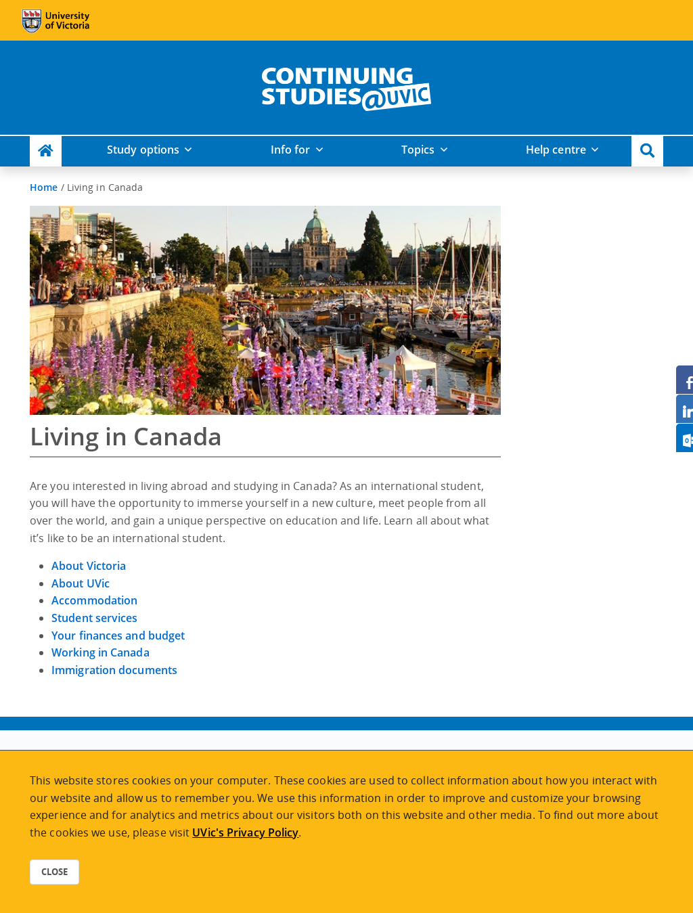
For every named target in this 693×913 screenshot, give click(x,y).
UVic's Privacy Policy (245, 832)
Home (44, 187)
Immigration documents (114, 670)
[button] (647, 151)
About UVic (80, 583)
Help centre (556, 149)
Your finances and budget (118, 635)
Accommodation (94, 600)
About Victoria (88, 565)
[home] (346, 86)
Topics (418, 149)
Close (54, 872)
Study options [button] (143, 149)
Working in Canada (100, 652)
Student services (94, 617)
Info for (291, 149)
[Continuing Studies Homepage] (46, 151)
